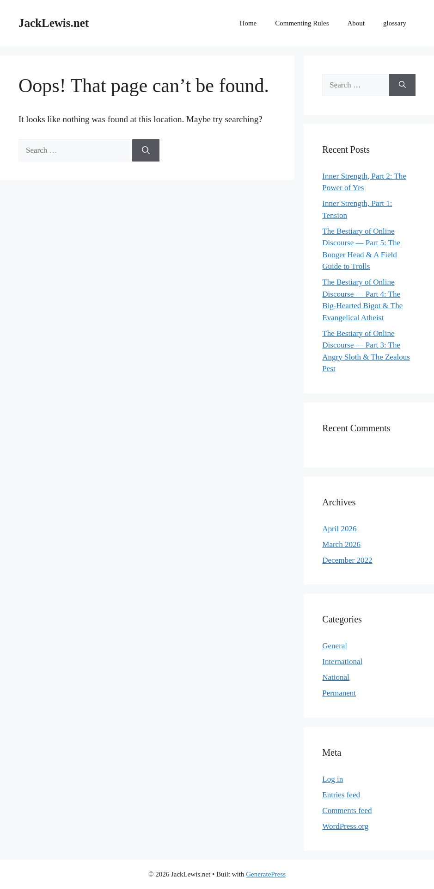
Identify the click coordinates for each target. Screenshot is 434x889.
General (334, 645)
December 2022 (347, 560)
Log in (332, 779)
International (342, 661)
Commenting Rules (302, 23)
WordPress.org (345, 826)
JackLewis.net (53, 23)
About (356, 23)
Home (248, 23)
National (335, 677)
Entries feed (341, 794)
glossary (394, 23)
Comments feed (347, 810)
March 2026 (341, 544)
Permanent (339, 693)
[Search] (145, 150)
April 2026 (339, 528)
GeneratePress (266, 874)
